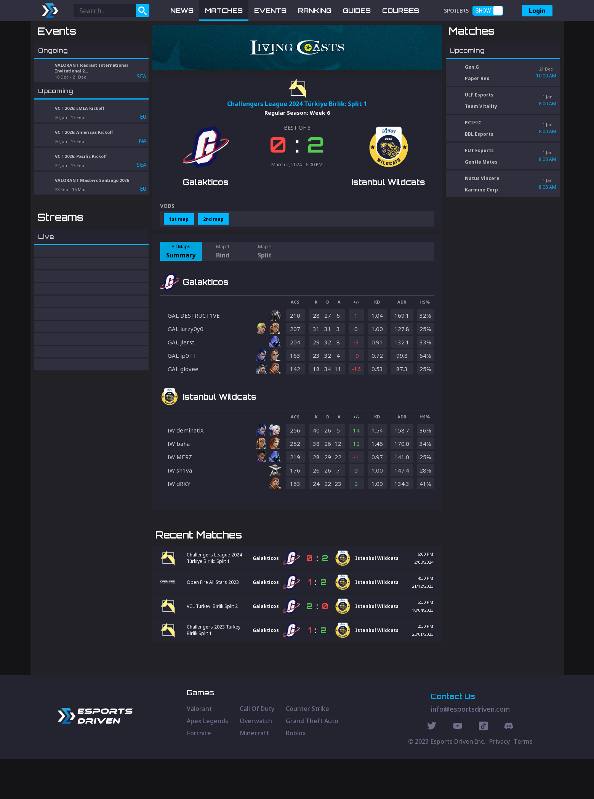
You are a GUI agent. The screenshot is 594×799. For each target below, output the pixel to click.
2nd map (213, 219)
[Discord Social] (483, 767)
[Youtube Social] (457, 767)
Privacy (499, 781)
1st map (179, 219)
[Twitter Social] (431, 767)
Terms (523, 781)
